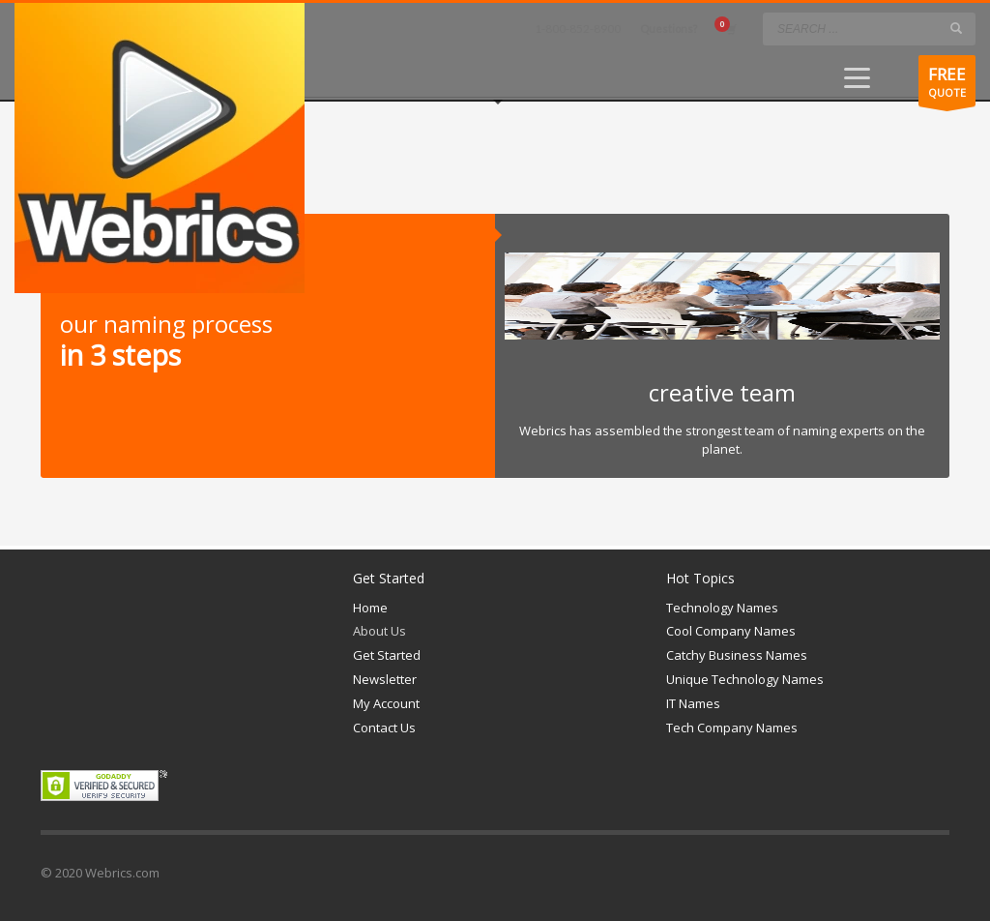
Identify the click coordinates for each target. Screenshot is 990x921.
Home (370, 607)
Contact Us (384, 727)
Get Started (387, 655)
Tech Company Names (732, 727)
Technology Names (722, 607)
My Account (386, 703)
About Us (379, 630)
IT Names (693, 703)
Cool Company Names (731, 630)
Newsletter (385, 679)
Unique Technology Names (745, 679)
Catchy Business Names (736, 655)
